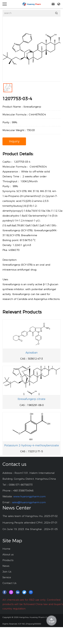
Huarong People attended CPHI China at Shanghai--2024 (23, 522)
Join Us (6, 571)
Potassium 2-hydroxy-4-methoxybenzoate (31, 445)
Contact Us (9, 583)
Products (7, 560)
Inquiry (14, 141)
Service (6, 577)
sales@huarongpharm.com (29, 502)
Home (6, 548)
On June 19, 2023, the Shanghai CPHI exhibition (23, 529)
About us (7, 554)
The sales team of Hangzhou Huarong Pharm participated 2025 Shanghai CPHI (23, 516)
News (5, 565)
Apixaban (31, 352)
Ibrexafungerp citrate (31, 399)
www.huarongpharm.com (29, 496)
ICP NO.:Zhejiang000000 (29, 624)
